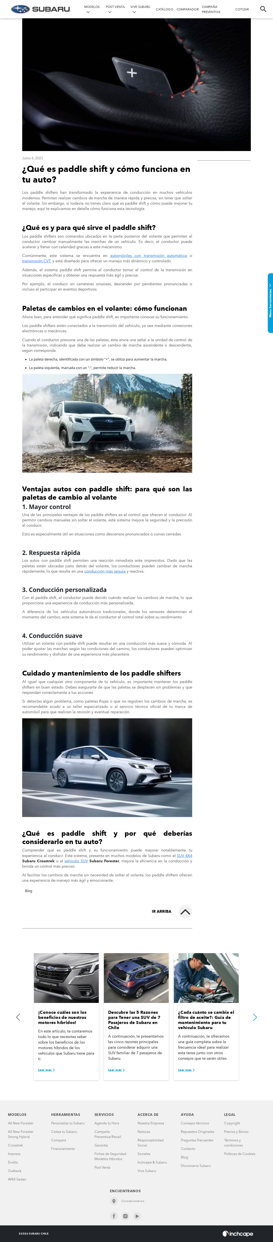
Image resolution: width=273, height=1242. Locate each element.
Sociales (144, 1154)
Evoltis (13, 1162)
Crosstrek (15, 1145)
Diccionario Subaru (196, 1166)
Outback (14, 1171)
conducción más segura (105, 571)
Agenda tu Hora (106, 1123)
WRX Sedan (17, 1179)
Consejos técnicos (195, 1123)
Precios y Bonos (236, 1132)
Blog (28, 890)
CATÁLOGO (164, 9)
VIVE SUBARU (140, 7)
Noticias (144, 1132)
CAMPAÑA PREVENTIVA (211, 9)
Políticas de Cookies (239, 1154)
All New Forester (20, 1123)
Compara (58, 1140)
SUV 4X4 (184, 855)
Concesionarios (127, 1201)
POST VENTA (115, 7)
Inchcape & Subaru (152, 1162)
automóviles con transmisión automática (148, 255)
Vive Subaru (147, 1171)
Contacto (188, 1149)
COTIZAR (242, 9)
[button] (255, 1017)
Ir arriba (161, 911)
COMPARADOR (188, 9)
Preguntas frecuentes (197, 1140)
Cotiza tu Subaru (64, 1132)
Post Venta (102, 1167)
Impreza (14, 1154)
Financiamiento (63, 1149)
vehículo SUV (76, 861)
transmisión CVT (36, 261)
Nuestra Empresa (151, 1123)
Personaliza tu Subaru (67, 1123)
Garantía (101, 1145)
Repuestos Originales (197, 1132)
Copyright (232, 1123)
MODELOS (92, 7)
